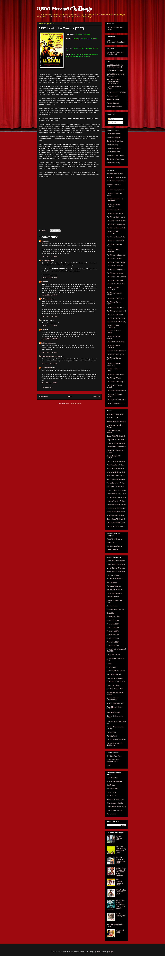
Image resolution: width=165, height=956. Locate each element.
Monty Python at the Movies (116, 497)
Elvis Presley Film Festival (116, 461)
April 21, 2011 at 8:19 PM (49, 316)
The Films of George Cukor (116, 237)
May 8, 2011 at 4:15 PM (49, 383)
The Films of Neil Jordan (115, 314)
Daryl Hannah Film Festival (116, 440)
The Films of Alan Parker (115, 190)
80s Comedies (112, 582)
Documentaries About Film (116, 609)
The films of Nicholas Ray (115, 403)
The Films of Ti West (114, 378)
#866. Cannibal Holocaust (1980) (119, 882)
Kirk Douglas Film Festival (116, 479)
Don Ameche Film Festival (116, 443)
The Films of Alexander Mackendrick (115, 200)
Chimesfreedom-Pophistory (50, 356)
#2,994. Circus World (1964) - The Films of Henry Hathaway (121, 871)
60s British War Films (114, 756)
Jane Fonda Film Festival (115, 465)
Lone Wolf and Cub (113, 685)
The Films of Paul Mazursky (116, 322)
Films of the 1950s (113, 624)
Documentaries (112, 606)
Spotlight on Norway (114, 148)
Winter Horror (111, 814)
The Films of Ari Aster (114, 210)
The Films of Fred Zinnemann (113, 232)
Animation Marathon (114, 586)
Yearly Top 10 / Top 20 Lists (116, 92)
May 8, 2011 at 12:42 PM (49, 363)
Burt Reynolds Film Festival (116, 421)
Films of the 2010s (113, 642)
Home (69, 396)
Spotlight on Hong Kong (115, 141)
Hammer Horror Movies (115, 678)
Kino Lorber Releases (114, 546)
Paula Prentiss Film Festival (116, 504)
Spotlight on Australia (114, 134)
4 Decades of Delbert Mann (116, 177)
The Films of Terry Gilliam (115, 374)
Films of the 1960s (113, 627)
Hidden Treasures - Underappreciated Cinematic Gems (113, 81)
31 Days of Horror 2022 (115, 579)
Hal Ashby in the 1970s (115, 674)
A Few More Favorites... (115, 107)
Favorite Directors (113, 103)
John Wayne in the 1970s (115, 476)
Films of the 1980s (113, 635)
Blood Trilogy (111, 792)
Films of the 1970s (113, 631)
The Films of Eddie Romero (116, 221)
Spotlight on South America (116, 155)
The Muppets (111, 732)
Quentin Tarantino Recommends (113, 699)
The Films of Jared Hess (115, 266)
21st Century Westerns (114, 781)
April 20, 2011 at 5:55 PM (49, 277)
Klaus (43, 241)
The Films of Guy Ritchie (115, 240)
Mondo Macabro (112, 550)
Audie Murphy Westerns (115, 418)
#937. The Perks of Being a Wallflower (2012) (121, 849)
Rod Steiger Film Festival (115, 515)
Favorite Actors (112, 96)
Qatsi (108, 765)
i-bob (98, 951)
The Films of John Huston (115, 284)
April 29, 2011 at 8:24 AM (49, 352)
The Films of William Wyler (116, 400)
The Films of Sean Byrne (115, 354)
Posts (111, 119)
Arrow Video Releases (114, 539)
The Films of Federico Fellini (116, 228)
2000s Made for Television (116, 572)
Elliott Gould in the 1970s (115, 799)
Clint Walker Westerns (114, 796)
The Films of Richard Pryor (116, 522)
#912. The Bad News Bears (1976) (121, 892)
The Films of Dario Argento (116, 217)
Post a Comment (47, 387)
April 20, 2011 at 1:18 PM (49, 256)
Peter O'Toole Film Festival (116, 508)
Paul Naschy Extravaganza (116, 181)
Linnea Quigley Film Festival (116, 490)
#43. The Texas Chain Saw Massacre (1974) (121, 860)
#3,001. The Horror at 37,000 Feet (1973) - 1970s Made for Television (116, 905)
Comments (112, 122)
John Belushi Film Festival (116, 472)
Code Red (110, 542)
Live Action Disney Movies (116, 681)
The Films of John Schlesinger (113, 288)
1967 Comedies (112, 778)
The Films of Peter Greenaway (113, 326)
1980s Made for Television (116, 564)
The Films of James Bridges (116, 262)
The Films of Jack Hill (114, 259)
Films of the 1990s (113, 638)
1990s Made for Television (116, 568)
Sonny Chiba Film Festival (116, 519)
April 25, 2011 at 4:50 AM (49, 325)
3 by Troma (111, 785)
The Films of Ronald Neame (116, 351)
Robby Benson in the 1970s (116, 807)
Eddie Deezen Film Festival (116, 447)
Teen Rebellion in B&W (115, 810)
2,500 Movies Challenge (64, 9)
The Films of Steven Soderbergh (114, 364)
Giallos (109, 663)
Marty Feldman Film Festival (116, 494)
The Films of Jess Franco (115, 269)
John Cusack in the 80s (115, 803)
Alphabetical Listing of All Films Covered (115, 53)
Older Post (96, 396)
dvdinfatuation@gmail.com (116, 42)
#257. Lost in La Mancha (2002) (61, 28)
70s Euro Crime (112, 789)
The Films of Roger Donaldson (113, 346)
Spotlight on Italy (112, 144)
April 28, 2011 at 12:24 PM (50, 339)
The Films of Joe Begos (115, 273)
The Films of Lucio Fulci (115, 307)
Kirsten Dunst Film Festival (116, 483)
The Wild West (112, 736)
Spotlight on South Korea (115, 159)
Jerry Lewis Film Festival (115, 468)
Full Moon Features (113, 654)
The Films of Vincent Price (116, 526)
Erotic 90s (110, 613)
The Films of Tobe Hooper (116, 382)
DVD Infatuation (46, 260)
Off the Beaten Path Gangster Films (113, 760)
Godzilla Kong (111, 667)
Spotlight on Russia (113, 152)
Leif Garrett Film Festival (115, 486)
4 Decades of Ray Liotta (115, 414)
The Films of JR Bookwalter (116, 255)
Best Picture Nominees (114, 590)
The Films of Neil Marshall (116, 318)
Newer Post (43, 396)
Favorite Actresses (113, 99)
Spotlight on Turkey (113, 163)
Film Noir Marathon (113, 617)
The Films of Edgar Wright (116, 224)
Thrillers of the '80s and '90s (116, 740)
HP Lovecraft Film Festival (116, 671)
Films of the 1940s (113, 620)
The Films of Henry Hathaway (113, 250)
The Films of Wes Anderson (116, 391)
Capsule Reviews (113, 597)
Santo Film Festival (113, 712)
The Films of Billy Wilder (115, 213)
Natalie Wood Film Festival (116, 501)
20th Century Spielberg (115, 173)
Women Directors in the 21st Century (115, 744)
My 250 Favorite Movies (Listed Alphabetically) (115, 66)
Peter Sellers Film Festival (116, 512)
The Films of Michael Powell (116, 311)
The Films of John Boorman (116, 277)
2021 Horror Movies (113, 575)
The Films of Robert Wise (115, 342)
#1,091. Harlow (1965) (121, 915)
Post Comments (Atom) (73, 403)
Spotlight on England (114, 137)
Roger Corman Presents (115, 703)
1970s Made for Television (116, 561)
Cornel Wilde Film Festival (116, 436)
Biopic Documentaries (114, 593)
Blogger (111, 951)
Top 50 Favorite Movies (115, 70)
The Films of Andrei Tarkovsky (113, 205)
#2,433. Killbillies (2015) (119, 838)
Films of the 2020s (113, 645)
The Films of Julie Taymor (115, 298)
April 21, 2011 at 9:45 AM (49, 295)
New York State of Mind (115, 689)
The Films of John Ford (115, 280)
